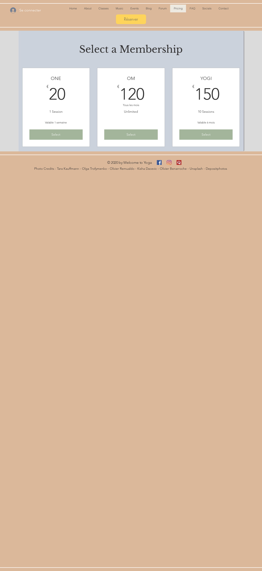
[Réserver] (131, 19)
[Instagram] (169, 162)
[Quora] (179, 162)
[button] (148, 8)
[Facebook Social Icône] (159, 162)
